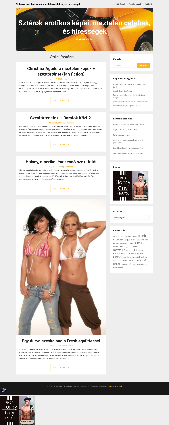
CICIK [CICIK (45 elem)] (116, 239)
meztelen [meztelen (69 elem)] (119, 250)
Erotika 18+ (149, 4)
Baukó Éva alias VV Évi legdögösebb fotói (128, 148)
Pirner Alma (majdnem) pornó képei (126, 106)
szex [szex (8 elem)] (119, 261)
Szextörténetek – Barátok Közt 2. (61, 117)
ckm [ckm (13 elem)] (121, 240)
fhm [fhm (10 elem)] (129, 243)
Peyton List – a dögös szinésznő (125, 130)
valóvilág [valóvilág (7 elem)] (139, 264)
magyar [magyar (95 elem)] (118, 246)
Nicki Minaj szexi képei (121, 135)
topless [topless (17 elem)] (124, 264)
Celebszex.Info (116, 386)
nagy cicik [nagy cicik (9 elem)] (141, 250)
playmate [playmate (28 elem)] (118, 257)
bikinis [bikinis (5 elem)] (130, 236)
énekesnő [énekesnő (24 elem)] (118, 267)
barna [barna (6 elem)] (117, 236)
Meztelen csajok (135, 4)
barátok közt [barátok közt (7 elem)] (124, 236)
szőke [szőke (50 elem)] (116, 263)
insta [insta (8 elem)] (132, 243)
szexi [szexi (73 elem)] (124, 260)
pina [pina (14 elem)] (132, 254)
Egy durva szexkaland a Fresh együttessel (61, 341)
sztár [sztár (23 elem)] (131, 260)
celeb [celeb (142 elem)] (142, 236)
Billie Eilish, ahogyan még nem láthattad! (128, 153)
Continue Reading (61, 100)
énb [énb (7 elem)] (146, 264)
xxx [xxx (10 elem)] (143, 264)
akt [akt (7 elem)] (114, 236)
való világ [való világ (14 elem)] (131, 264)
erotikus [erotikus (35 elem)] (141, 239)
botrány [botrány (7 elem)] (135, 236)
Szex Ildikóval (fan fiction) (122, 91)
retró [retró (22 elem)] (139, 257)
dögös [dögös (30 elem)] (127, 239)
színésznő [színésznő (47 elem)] (140, 260)
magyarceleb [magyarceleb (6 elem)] (128, 247)
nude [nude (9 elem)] (129, 254)
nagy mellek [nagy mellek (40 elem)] (120, 253)
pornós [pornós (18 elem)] (126, 257)
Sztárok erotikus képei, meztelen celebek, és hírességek (48, 4)
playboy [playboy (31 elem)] (139, 253)
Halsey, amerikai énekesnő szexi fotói (61, 161)
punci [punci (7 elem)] (135, 257)
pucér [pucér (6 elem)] (131, 257)
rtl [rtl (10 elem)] (143, 257)
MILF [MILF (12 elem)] (128, 250)
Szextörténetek (119, 4)
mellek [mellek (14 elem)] (135, 247)
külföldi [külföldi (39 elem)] (139, 243)
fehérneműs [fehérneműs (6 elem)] (123, 243)
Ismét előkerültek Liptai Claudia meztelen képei (130, 102)
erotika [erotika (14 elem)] (133, 240)
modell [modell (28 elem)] (133, 250)
